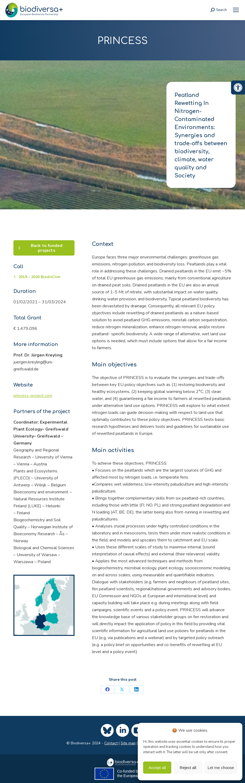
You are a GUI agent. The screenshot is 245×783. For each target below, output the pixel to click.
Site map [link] (128, 743)
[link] (238, 87)
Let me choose (221, 767)
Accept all (157, 767)
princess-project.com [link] (32, 396)
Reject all (188, 767)
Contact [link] (111, 743)
